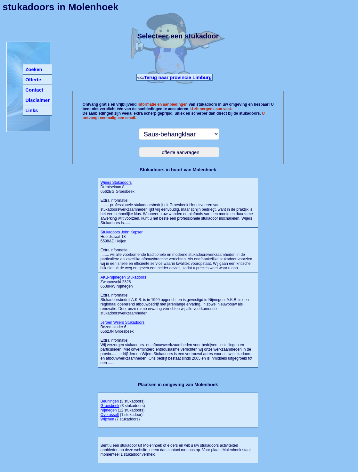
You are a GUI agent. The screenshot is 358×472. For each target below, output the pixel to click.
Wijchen (107, 419)
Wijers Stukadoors (116, 182)
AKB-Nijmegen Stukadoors (123, 277)
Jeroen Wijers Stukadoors (122, 322)
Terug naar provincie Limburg (178, 77)
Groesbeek (110, 405)
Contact (34, 90)
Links (31, 110)
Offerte (33, 79)
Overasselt (110, 414)
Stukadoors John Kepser (121, 232)
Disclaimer (37, 100)
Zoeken (33, 69)
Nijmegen (109, 410)
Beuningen (110, 401)
